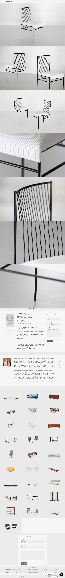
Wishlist (52, 1)
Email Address (50, 322)
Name (48, 317)
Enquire (48, 327)
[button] (61, 574)
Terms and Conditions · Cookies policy (32, 576)
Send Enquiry (49, 341)
